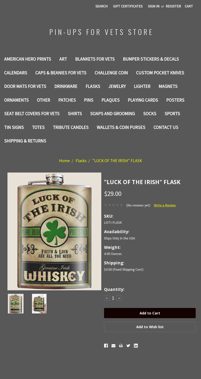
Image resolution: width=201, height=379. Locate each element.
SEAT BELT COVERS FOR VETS (31, 113)
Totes (38, 127)
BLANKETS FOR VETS (95, 59)
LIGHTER (142, 86)
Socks (149, 113)
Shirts (75, 113)
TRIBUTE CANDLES (71, 127)
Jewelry (117, 86)
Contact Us (165, 127)
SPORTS (172, 113)
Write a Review (165, 205)
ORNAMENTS (16, 100)
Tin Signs (14, 127)
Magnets (168, 86)
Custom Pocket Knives (160, 73)
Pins (88, 100)
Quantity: (114, 289)
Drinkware (65, 86)
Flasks (93, 86)
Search (101, 6)
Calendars (15, 73)
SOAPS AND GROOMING (112, 113)
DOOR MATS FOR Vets (25, 86)
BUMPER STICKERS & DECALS (151, 59)
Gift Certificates (128, 6)
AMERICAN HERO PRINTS (27, 59)
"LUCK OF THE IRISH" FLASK (117, 160)
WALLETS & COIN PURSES (121, 127)
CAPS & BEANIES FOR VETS (60, 73)
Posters (175, 100)
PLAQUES (110, 100)
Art (63, 59)
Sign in (153, 6)
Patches (67, 100)
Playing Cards (143, 100)
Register (173, 6)
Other (43, 100)
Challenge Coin (111, 73)
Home (64, 160)
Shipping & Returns (25, 141)
